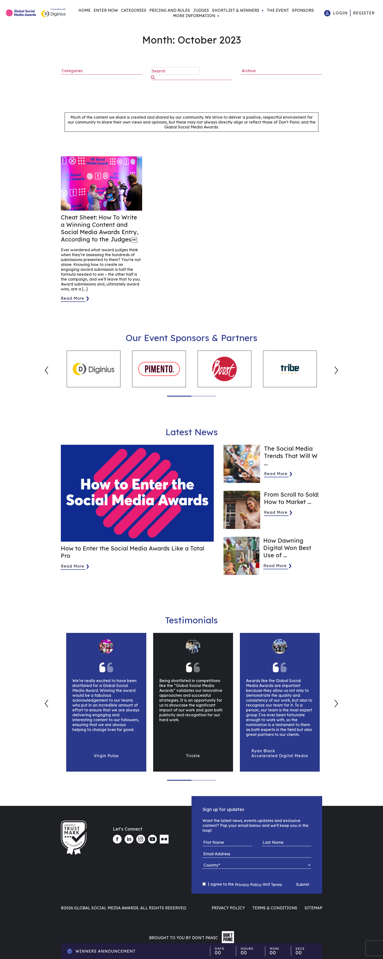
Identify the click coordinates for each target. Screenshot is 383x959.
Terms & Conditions (274, 907)
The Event (278, 10)
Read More (72, 298)
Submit (302, 884)
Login (340, 13)
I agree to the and (242, 884)
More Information (194, 16)
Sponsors (303, 10)
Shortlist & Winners (235, 10)
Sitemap (313, 907)
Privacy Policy (248, 884)
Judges (201, 10)
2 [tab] (204, 396)
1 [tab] (179, 396)
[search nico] (175, 71)
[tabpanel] (93, 369)
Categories (133, 10)
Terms (276, 884)
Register (364, 13)
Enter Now (106, 10)
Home (84, 10)
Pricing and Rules (169, 10)
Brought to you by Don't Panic (183, 937)
